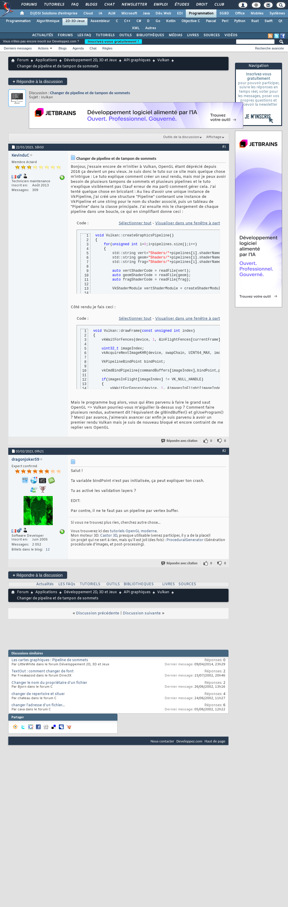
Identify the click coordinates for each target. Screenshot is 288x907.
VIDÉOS (230, 35)
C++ (127, 21)
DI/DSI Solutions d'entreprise (53, 13)
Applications (46, 60)
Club (218, 4)
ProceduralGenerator (184, 540)
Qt (280, 21)
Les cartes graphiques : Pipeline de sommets (49, 660)
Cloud (88, 13)
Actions (43, 48)
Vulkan (163, 60)
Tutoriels (53, 4)
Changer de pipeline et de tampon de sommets (90, 92)
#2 (224, 451)
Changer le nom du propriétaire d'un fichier (49, 683)
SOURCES (211, 35)
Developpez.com (189, 741)
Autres (150, 28)
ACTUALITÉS (42, 35)
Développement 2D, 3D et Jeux (90, 60)
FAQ (74, 4)
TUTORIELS (105, 35)
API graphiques (137, 60)
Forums (28, 4)
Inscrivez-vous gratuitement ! (113, 41)
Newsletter (134, 4)
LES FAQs (66, 584)
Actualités (45, 584)
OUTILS (125, 35)
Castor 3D (108, 535)
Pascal (211, 21)
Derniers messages (18, 48)
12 (48, 550)
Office (240, 13)
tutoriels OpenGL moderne (133, 531)
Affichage (213, 137)
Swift (268, 21)
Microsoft (129, 13)
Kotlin (171, 21)
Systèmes (277, 13)
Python (239, 21)
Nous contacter (162, 741)
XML (135, 28)
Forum (23, 60)
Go (157, 21)
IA (100, 13)
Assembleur (100, 21)
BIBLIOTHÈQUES (150, 35)
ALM (111, 13)
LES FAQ (84, 35)
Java (146, 13)
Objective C (190, 21)
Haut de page (215, 741)
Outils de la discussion (181, 137)
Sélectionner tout (135, 223)
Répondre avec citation (180, 441)
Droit (201, 4)
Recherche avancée (269, 48)
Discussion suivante (142, 613)
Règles (107, 48)
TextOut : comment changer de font (42, 671)
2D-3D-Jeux (75, 21)
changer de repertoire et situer (38, 694)
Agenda (78, 48)
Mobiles (257, 13)
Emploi (160, 4)
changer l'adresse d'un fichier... (38, 705)
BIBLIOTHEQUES (139, 584)
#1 (224, 147)
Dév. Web (163, 13)
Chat (109, 4)
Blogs (91, 4)
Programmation (201, 13)
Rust (255, 21)
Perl (225, 21)
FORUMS (65, 35)
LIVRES (193, 35)
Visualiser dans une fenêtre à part (187, 223)
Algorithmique (48, 21)
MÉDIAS (175, 35)
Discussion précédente (97, 613)
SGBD (224, 13)
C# (138, 21)
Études (181, 4)
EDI (180, 13)
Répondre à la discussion (38, 81)
